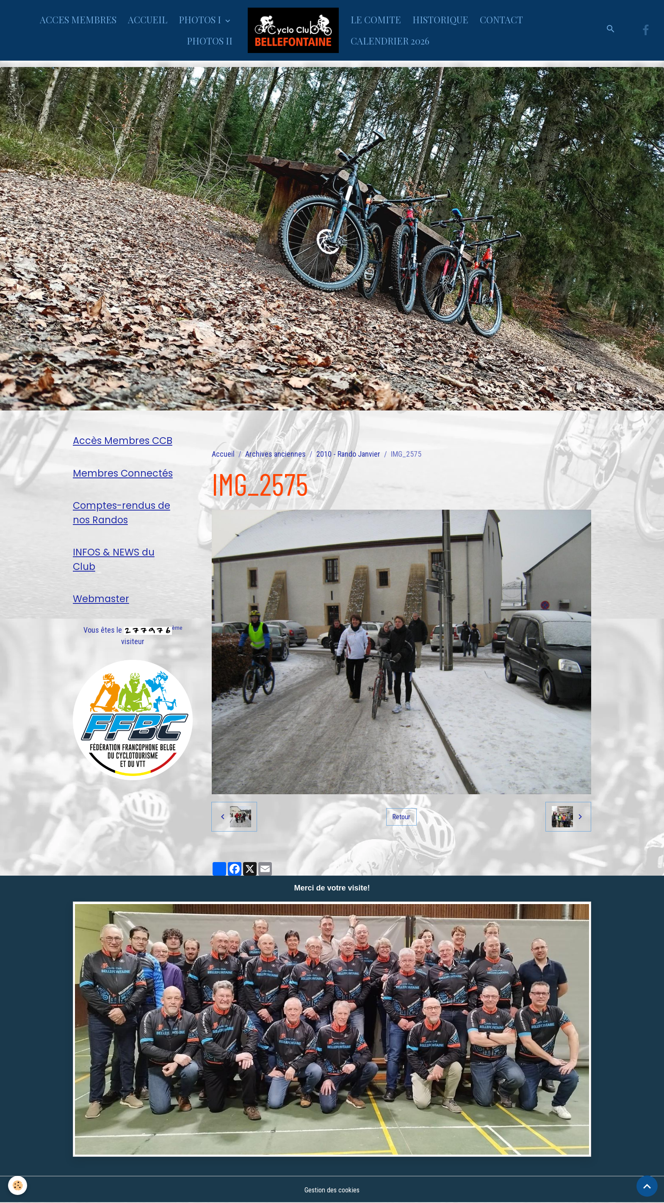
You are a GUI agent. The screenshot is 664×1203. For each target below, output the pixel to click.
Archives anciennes (275, 453)
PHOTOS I (201, 19)
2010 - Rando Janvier (348, 453)
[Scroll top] (647, 1186)
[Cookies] (18, 1185)
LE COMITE (376, 19)
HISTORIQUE (440, 19)
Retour (401, 816)
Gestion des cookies (332, 1189)
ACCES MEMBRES (78, 19)
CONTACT (501, 19)
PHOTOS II (209, 41)
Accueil (223, 453)
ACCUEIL (147, 19)
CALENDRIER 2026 (390, 41)
